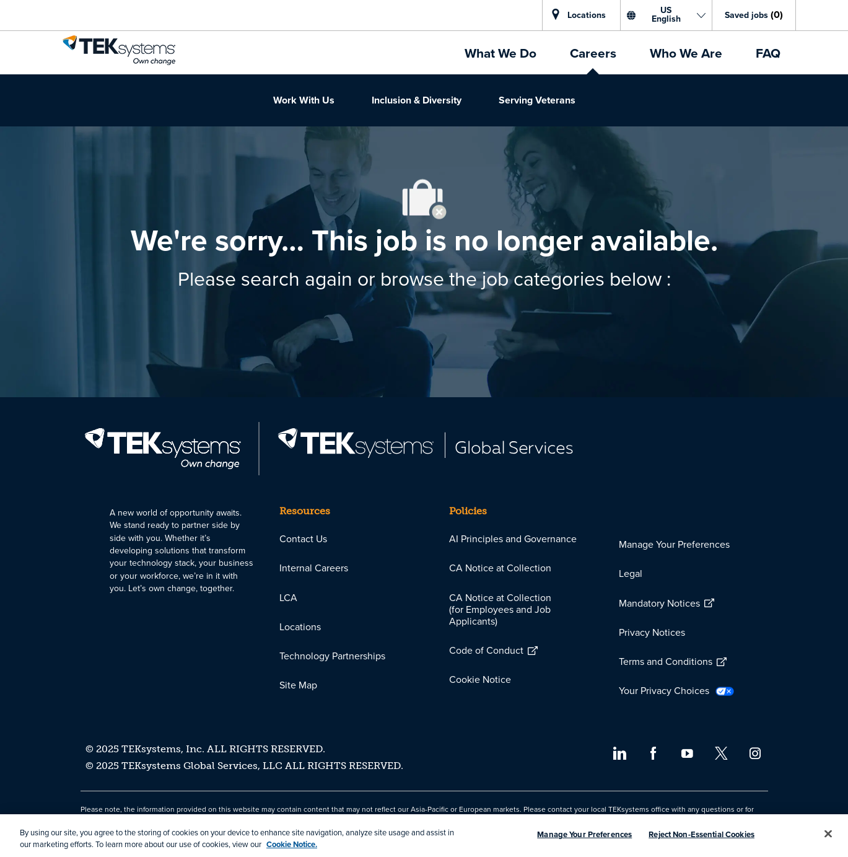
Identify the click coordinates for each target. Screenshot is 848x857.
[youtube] (687, 752)
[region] (424, 835)
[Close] (828, 834)
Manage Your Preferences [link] (674, 544)
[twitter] (721, 752)
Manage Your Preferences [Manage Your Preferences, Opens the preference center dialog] (584, 834)
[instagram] (755, 752)
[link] (119, 50)
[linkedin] (619, 752)
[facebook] (653, 752)
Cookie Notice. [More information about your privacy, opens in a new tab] (291, 844)
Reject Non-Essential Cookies (701, 834)
